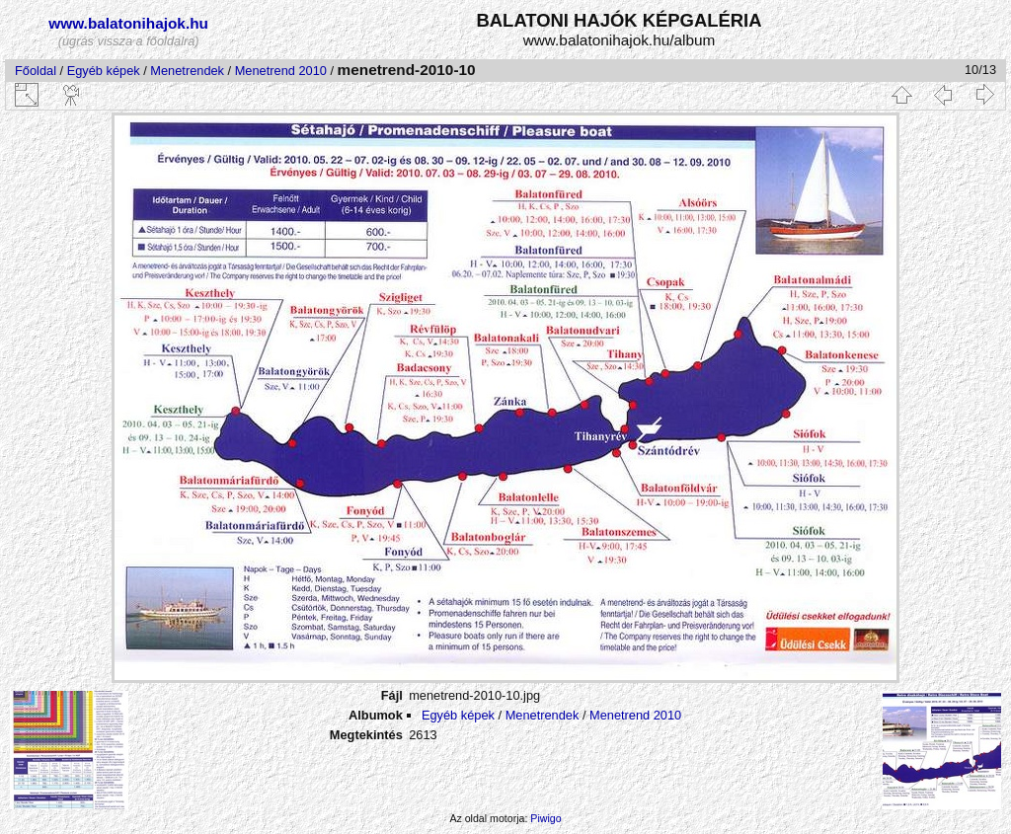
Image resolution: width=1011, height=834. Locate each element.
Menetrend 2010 (281, 70)
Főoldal (35, 70)
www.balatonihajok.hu (128, 23)
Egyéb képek (103, 70)
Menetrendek (187, 70)
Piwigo (545, 818)
